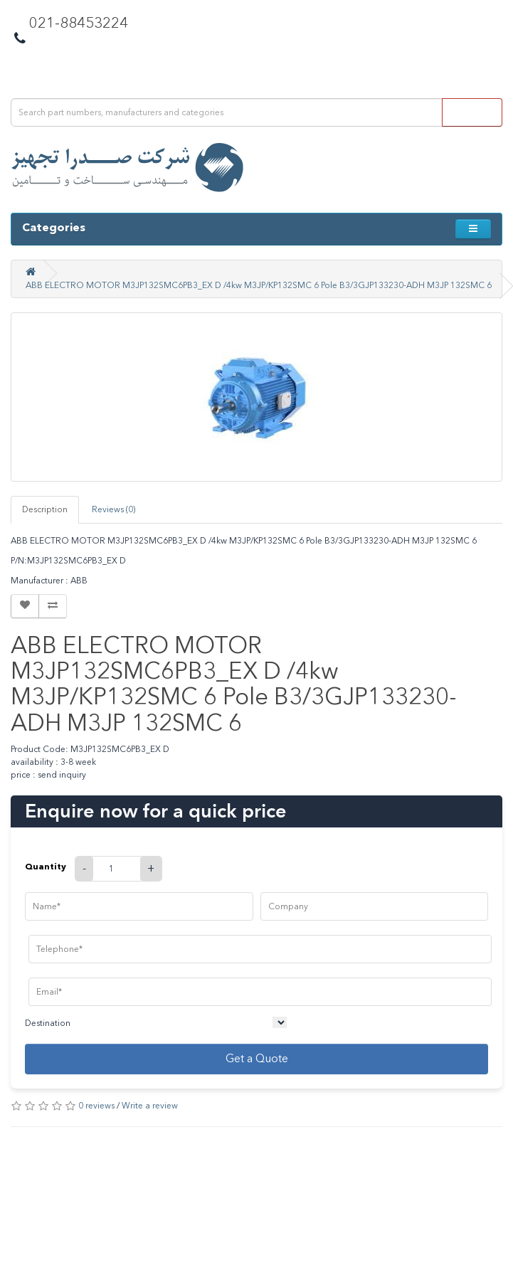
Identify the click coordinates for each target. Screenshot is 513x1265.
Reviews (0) (113, 509)
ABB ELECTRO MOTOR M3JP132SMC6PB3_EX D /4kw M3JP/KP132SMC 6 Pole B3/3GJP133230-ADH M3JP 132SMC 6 (259, 285)
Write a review (150, 1106)
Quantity (45, 866)
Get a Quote (257, 1058)
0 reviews (96, 1106)
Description (45, 509)
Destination (47, 1023)
